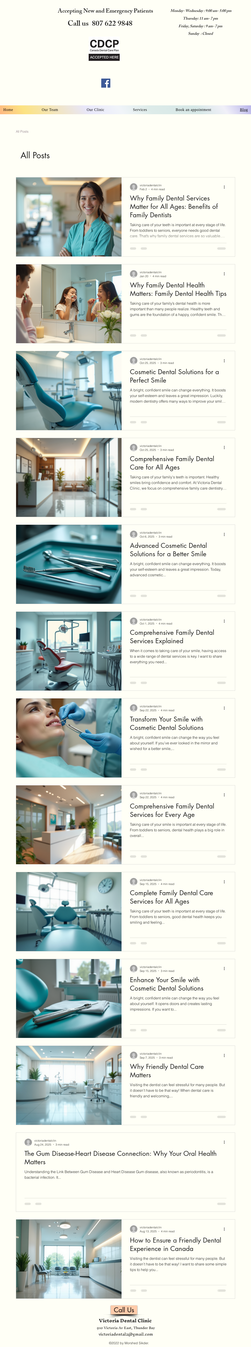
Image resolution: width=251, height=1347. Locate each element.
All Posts (22, 131)
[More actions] (226, 187)
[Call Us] (124, 1310)
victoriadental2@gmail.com (126, 1334)
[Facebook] (105, 83)
